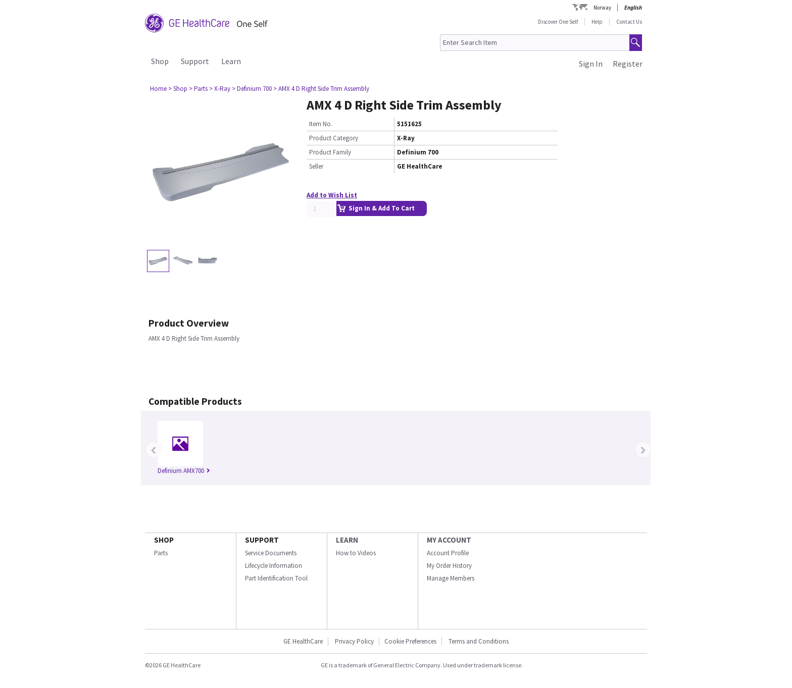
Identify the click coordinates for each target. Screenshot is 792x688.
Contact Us (629, 21)
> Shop (177, 88)
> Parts (198, 88)
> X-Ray (219, 88)
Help (597, 21)
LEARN (347, 540)
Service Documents (270, 553)
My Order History (449, 565)
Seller (316, 166)
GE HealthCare (303, 641)
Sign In (591, 64)
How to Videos (356, 553)
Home (158, 88)
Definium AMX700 (184, 470)
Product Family (330, 152)
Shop (160, 61)
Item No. (320, 124)
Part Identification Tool (276, 578)
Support (195, 61)
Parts (161, 553)
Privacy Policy (353, 641)
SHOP (164, 540)
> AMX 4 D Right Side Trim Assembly (321, 88)
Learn (231, 61)
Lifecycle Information (273, 565)
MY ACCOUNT (449, 540)
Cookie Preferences (410, 641)
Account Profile (448, 553)
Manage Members (450, 578)
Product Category (333, 138)
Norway (602, 7)
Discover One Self (558, 21)
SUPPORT (262, 540)
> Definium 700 (252, 88)
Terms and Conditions (479, 641)
